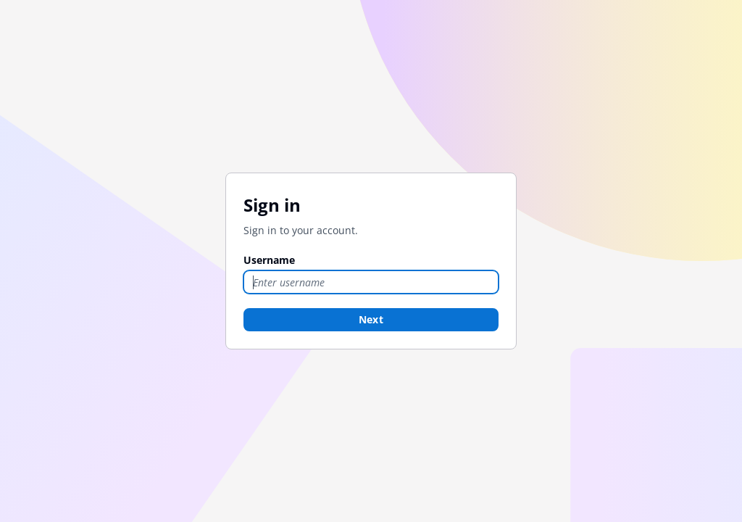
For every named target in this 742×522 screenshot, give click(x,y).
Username (269, 260)
